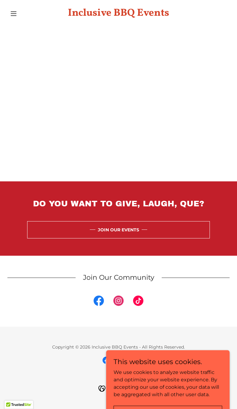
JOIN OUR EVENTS (118, 230)
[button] (24, 13)
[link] (118, 14)
